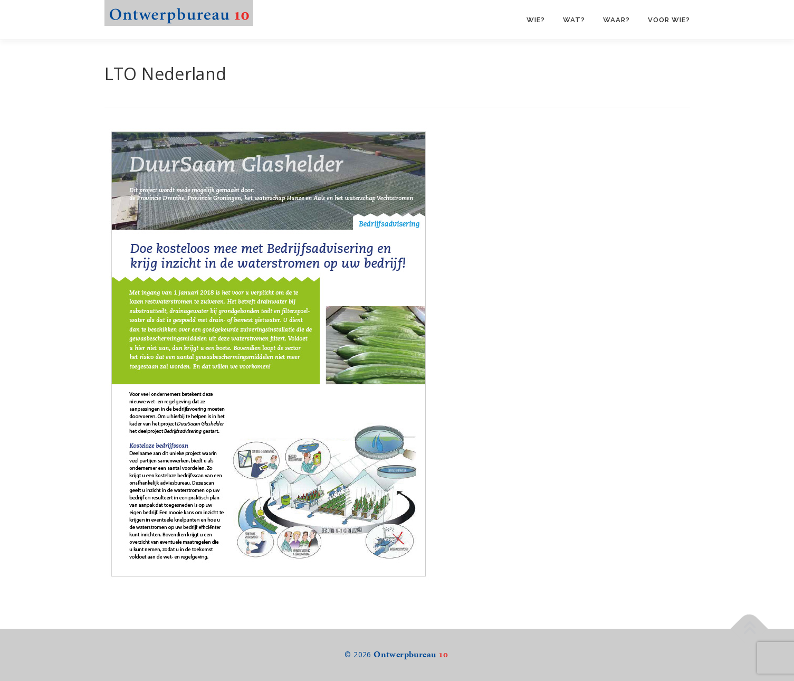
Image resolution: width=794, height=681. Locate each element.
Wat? (574, 20)
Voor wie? (669, 20)
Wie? (536, 20)
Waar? (616, 20)
